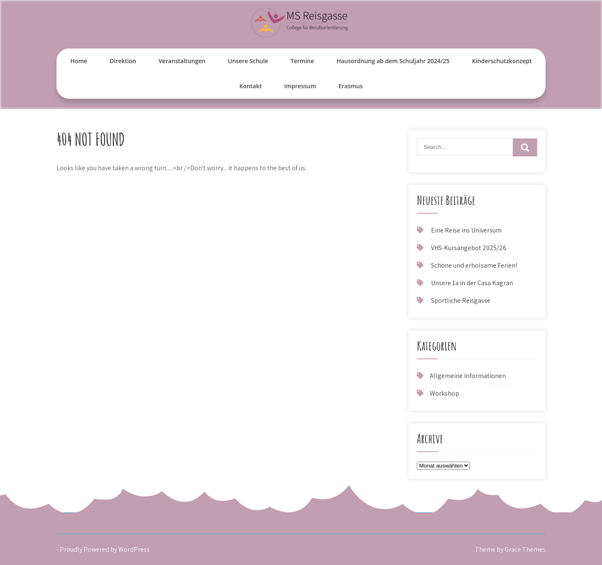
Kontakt (250, 86)
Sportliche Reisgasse (460, 300)
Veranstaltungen (181, 61)
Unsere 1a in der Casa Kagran (472, 283)
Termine (302, 61)
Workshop (444, 393)
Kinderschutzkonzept (502, 61)
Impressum (300, 86)
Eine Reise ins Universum (466, 230)
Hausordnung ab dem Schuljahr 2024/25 (393, 61)
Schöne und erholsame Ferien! (474, 265)
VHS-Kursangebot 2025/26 (468, 247)
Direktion (123, 61)
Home (78, 61)
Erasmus (351, 86)
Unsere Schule (248, 61)
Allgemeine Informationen (468, 375)
